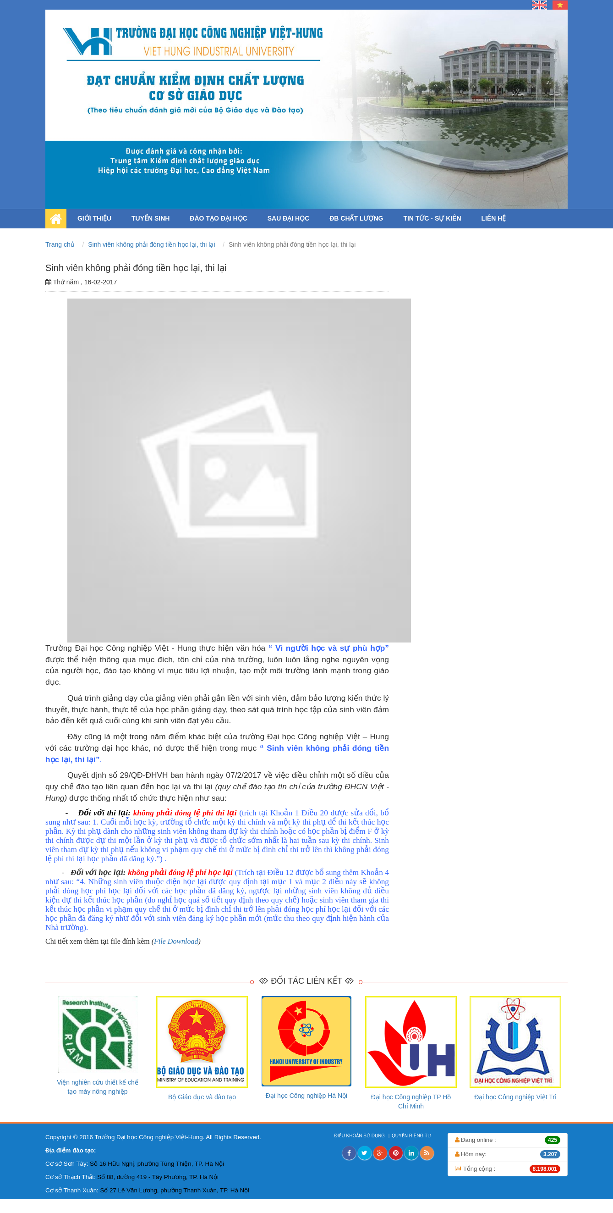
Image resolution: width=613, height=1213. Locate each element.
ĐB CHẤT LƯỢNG (356, 218)
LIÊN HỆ (494, 218)
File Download (176, 941)
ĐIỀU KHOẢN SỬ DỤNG (360, 1135)
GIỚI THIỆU (94, 218)
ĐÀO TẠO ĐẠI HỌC (218, 218)
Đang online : (508, 1140)
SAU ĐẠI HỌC (289, 218)
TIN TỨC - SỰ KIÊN (432, 218)
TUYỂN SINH (150, 218)
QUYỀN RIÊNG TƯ (412, 1135)
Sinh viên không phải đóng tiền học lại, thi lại (152, 244)
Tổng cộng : (508, 1169)
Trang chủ (61, 244)
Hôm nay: (508, 1154)
